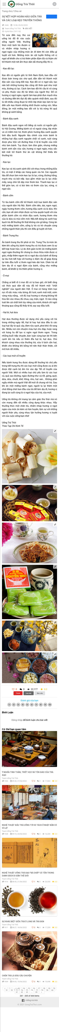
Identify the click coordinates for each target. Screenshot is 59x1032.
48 (44, 988)
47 (39, 988)
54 (22, 990)
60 (52, 990)
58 (42, 990)
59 (47, 990)
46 (34, 988)
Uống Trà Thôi (25, 4)
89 (36, 992)
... (14, 988)
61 (17, 992)
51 (7, 990)
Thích (18, 693)
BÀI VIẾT (28, 28)
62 (22, 992)
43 (19, 988)
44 (24, 988)
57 (37, 990)
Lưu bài (28, 693)
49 (49, 988)
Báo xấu (40, 693)
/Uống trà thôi (29, 1000)
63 (27, 992)
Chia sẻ (17, 11)
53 (17, 990)
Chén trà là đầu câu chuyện (17, 975)
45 (29, 988)
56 (32, 990)
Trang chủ (7, 11)
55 (27, 990)
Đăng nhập (17, 720)
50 (54, 988)
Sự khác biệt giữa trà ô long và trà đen (23, 921)
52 (12, 990)
